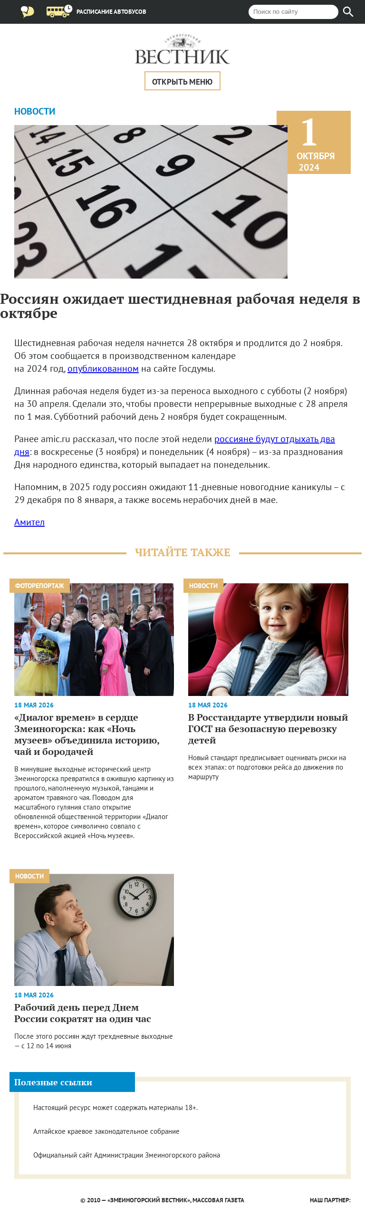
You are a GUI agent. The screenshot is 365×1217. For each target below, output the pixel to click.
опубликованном (103, 368)
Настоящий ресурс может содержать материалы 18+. (115, 1107)
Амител (29, 522)
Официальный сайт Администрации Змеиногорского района (126, 1154)
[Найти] (348, 12)
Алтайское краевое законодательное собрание (106, 1131)
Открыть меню (182, 82)
